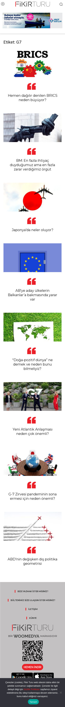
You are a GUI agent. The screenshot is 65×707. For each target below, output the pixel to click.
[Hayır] (60, 692)
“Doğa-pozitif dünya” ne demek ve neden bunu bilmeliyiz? (32, 364)
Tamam (33, 702)
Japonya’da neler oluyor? (32, 230)
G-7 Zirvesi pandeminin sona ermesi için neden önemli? (32, 496)
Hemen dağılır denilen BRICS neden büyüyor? (32, 97)
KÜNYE (33, 618)
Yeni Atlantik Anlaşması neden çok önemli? (33, 431)
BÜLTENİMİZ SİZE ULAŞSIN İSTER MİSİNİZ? (33, 600)
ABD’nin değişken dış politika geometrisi (32, 561)
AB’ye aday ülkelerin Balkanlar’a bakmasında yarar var (32, 294)
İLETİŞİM (32, 609)
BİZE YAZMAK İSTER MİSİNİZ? (33, 591)
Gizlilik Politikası (31, 689)
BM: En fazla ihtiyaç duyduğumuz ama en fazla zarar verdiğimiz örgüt (32, 164)
